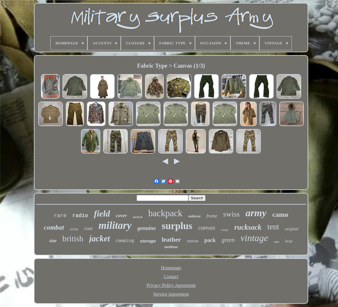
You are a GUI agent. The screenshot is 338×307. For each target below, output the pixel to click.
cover (121, 215)
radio (80, 216)
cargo (224, 229)
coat (88, 228)
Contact (171, 276)
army (256, 212)
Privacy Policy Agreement (171, 285)
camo (280, 214)
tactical (137, 217)
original (291, 229)
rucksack (247, 227)
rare (60, 216)
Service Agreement (171, 294)
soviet (74, 229)
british (72, 238)
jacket (99, 238)
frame (211, 215)
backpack (165, 213)
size (53, 240)
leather (171, 239)
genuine (146, 228)
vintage (254, 238)
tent (273, 226)
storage (148, 240)
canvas (206, 227)
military (115, 225)
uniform (194, 216)
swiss (231, 214)
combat (54, 227)
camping (125, 240)
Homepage (171, 267)
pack (210, 240)
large (289, 241)
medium (171, 247)
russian (193, 241)
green (228, 240)
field (102, 213)
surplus (177, 226)
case (276, 241)
